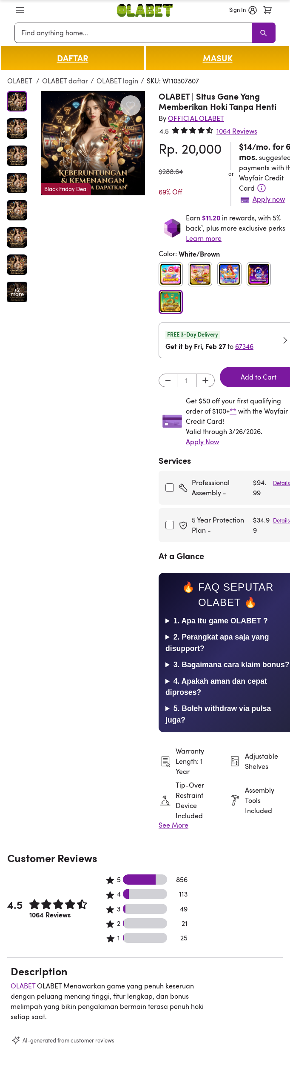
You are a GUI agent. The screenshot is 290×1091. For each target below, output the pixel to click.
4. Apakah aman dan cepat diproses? (216, 687)
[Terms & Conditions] (261, 188)
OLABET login (117, 81)
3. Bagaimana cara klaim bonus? (231, 664)
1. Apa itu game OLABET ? (220, 621)
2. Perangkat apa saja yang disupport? (217, 642)
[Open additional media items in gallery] (17, 292)
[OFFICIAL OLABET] (196, 118)
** (233, 411)
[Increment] (205, 380)
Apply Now (202, 441)
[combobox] (134, 33)
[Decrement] (168, 380)
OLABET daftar (65, 81)
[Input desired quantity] (186, 380)
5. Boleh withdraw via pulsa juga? (218, 714)
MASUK (218, 58)
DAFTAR (72, 58)
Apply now (269, 199)
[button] (20, 10)
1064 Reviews (236, 131)
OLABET (20, 81)
